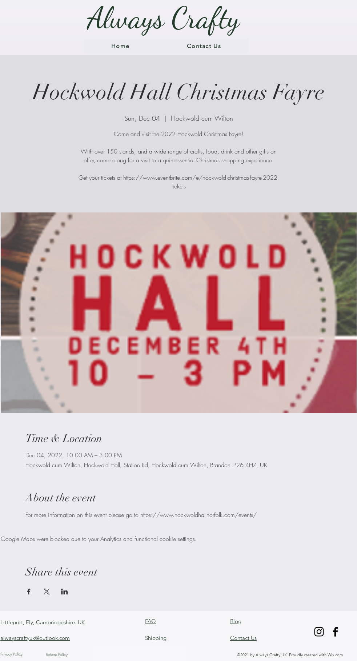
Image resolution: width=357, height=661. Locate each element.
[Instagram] (319, 631)
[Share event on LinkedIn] (64, 591)
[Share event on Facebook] (28, 591)
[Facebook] (335, 631)
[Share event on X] (46, 591)
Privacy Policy (11, 654)
